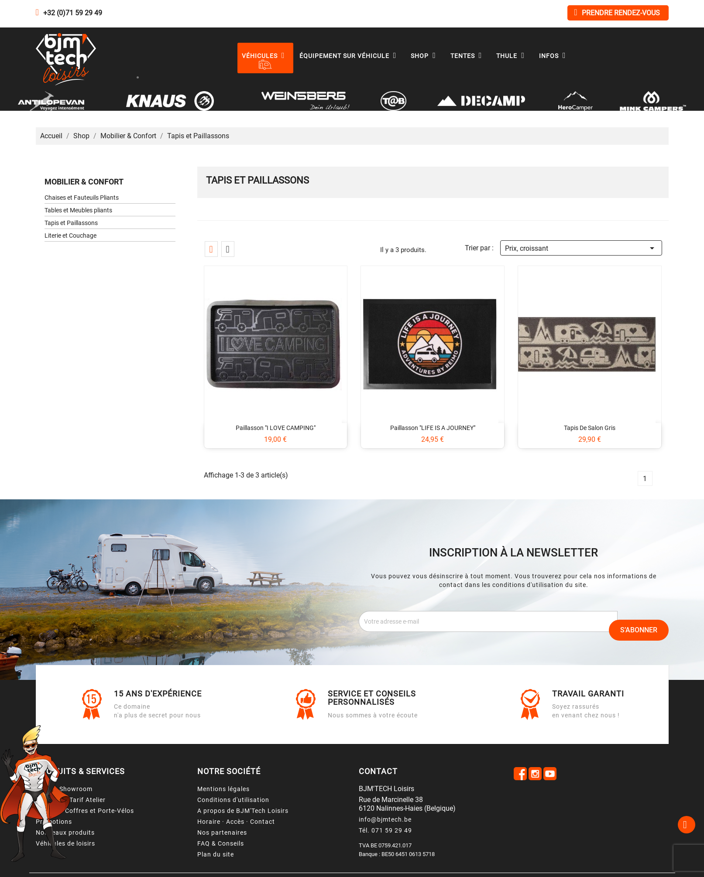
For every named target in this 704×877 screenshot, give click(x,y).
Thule (512, 55)
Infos (554, 55)
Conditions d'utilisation (233, 799)
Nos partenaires (222, 832)
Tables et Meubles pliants (78, 210)
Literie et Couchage (70, 235)
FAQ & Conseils (220, 843)
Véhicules (265, 55)
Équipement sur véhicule (350, 55)
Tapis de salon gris (589, 427)
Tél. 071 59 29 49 (385, 830)
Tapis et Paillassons (71, 222)
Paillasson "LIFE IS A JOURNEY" (432, 427)
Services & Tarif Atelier (71, 799)
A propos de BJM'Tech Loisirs (242, 810)
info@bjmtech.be (385, 819)
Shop (425, 55)
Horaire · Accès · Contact (236, 821)
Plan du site (215, 854)
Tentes (468, 55)
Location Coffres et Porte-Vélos (85, 810)
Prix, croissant (581, 247)
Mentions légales (223, 788)
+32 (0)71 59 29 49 (72, 13)
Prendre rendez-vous (616, 12)
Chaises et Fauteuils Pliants (82, 197)
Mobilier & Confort (84, 181)
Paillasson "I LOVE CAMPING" (276, 427)
